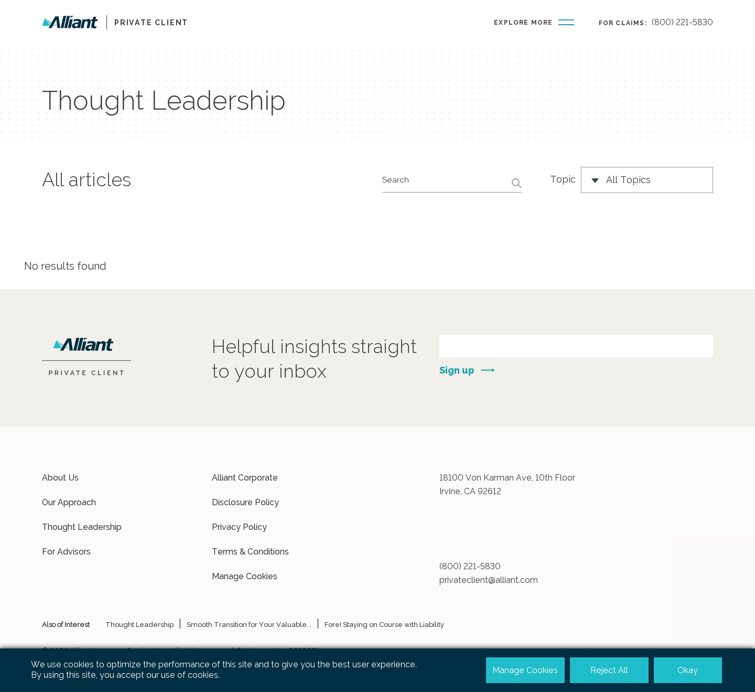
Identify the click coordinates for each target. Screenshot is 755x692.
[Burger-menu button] (534, 21)
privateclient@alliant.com (488, 580)
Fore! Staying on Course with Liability (384, 625)
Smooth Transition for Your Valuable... (249, 625)
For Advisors (66, 552)
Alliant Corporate (245, 478)
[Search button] (514, 183)
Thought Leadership (82, 527)
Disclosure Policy (245, 502)
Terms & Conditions (250, 552)
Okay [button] (687, 670)
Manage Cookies (244, 576)
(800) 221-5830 (682, 22)
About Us (60, 478)
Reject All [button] (609, 670)
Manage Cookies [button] (525, 670)
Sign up (456, 370)
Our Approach (69, 502)
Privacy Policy (239, 527)
